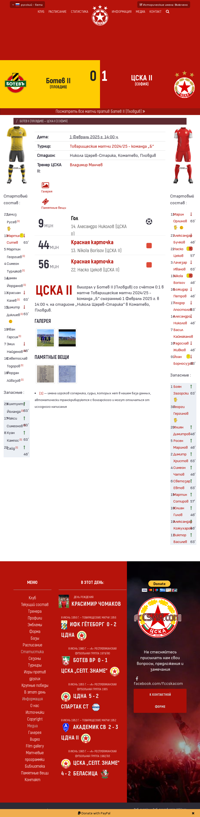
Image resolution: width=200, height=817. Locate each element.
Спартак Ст (75, 706)
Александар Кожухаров (180, 524)
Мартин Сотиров (180, 497)
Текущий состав (35, 604)
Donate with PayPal (94, 813)
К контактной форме (160, 701)
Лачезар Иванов (180, 265)
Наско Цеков (178, 252)
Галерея (46, 187)
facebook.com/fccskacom (158, 683)
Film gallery (35, 746)
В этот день (34, 692)
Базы (35, 638)
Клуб (41, 11)
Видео (35, 739)
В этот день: (92, 582)
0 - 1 (102, 660)
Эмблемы (35, 625)
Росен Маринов (180, 443)
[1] (18, 220)
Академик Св (89, 727)
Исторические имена (164, 4)
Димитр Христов (180, 457)
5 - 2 (94, 696)
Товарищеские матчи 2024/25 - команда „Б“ (112, 145)
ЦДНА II (70, 737)
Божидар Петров (180, 292)
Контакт (156, 11)
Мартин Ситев (13, 238)
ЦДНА (68, 635)
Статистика (79, 11)
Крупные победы (34, 685)
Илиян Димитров (180, 430)
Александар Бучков (180, 238)
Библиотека (35, 766)
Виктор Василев (180, 538)
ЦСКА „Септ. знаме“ (84, 670)
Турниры (35, 665)
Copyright (35, 719)
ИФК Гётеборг (87, 624)
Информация (121, 11)
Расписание (58, 11)
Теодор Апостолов (180, 306)
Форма (34, 631)
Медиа (140, 11)
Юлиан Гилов (178, 511)
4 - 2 (66, 773)
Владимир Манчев (86, 164)
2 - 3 (113, 727)
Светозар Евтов (180, 484)
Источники (34, 712)
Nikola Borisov (179, 279)
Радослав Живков (180, 346)
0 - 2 (111, 624)
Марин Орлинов (180, 221)
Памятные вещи (47, 204)
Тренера (35, 611)
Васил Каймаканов (180, 332)
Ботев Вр (84, 660)
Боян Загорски (180, 393)
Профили (35, 618)
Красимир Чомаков (96, 603)
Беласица (85, 773)
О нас (34, 705)
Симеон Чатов (179, 470)
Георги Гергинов (180, 414)
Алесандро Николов (180, 319)
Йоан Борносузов (180, 359)
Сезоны (35, 658)
